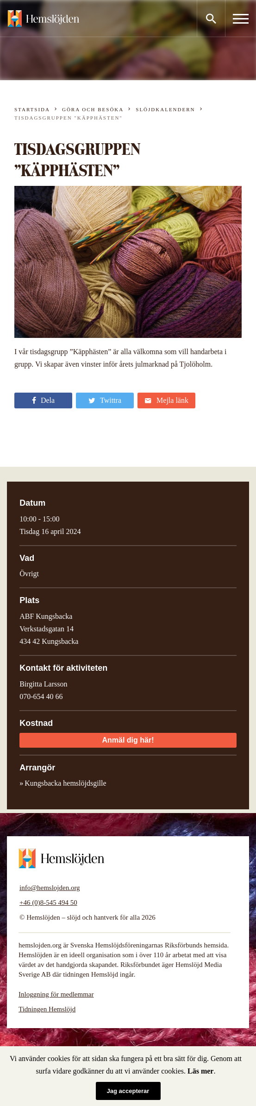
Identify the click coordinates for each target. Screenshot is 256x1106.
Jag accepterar (128, 1090)
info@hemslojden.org (49, 887)
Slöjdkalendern (165, 109)
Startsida (32, 109)
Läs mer (200, 1071)
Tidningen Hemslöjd (47, 1009)
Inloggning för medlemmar (56, 994)
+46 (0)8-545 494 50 (48, 902)
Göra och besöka (93, 109)
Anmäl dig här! (128, 740)
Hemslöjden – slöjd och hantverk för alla (43, 18)
